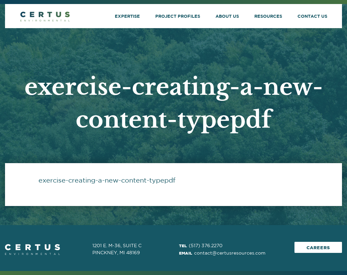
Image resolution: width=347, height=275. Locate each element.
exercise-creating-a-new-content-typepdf (106, 180)
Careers (318, 247)
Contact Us (312, 16)
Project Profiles (177, 16)
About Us (227, 16)
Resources (268, 16)
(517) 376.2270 (206, 245)
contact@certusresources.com (229, 253)
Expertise (127, 16)
